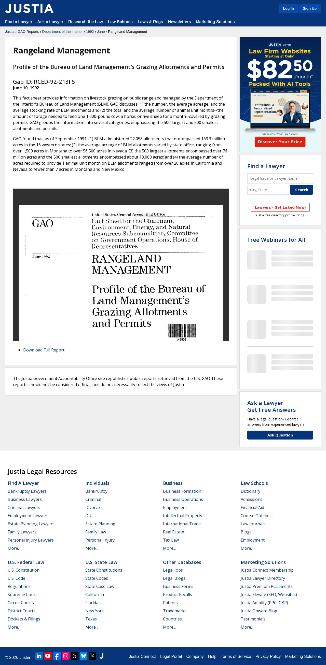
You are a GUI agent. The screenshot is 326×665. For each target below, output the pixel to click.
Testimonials (253, 619)
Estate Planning (100, 524)
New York (94, 611)
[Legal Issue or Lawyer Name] (280, 178)
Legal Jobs (173, 570)
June (101, 32)
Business (173, 483)
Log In (288, 8)
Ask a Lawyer (50, 22)
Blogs (246, 532)
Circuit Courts (21, 602)
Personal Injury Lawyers (31, 540)
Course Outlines (256, 515)
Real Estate (173, 532)
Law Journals (253, 524)
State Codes (96, 578)
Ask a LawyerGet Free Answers (271, 406)
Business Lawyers (25, 499)
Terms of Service (236, 656)
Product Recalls (177, 594)
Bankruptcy (96, 491)
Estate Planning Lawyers (31, 524)
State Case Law (99, 586)
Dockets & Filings (24, 619)
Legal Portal (171, 656)
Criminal (93, 499)
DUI (89, 515)
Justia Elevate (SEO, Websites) (269, 594)
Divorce (92, 507)
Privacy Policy (268, 656)
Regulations (19, 586)
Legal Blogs (174, 578)
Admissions (251, 499)
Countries (172, 619)
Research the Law (85, 22)
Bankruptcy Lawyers (27, 491)
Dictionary (250, 491)
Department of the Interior (62, 32)
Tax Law (171, 540)
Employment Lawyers (28, 515)
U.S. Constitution (23, 570)
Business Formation (182, 491)
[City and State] (268, 190)
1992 (90, 32)
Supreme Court (22, 594)
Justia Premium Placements (267, 586)
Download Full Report (43, 350)
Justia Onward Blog (259, 611)
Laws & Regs (150, 22)
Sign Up (310, 8)
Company (194, 656)
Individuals (97, 483)
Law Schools (120, 22)
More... (14, 548)
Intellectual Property (182, 515)
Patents (170, 602)
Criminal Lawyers (24, 507)
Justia (10, 32)
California (94, 594)
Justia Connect (142, 656)
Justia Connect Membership (267, 570)
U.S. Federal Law (26, 562)
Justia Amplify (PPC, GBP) (264, 602)
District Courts (21, 611)
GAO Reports (28, 32)
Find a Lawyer (18, 22)
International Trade (182, 524)
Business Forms (178, 586)
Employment (175, 507)
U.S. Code (16, 578)
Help (212, 656)
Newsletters (179, 22)
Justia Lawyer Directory (263, 578)
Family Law (95, 532)
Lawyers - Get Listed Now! (280, 207)
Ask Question (280, 434)
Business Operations (183, 499)
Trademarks (174, 611)
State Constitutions (103, 570)
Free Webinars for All (276, 239)
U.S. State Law (101, 562)
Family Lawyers (22, 532)
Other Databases (182, 562)
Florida (91, 602)
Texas (91, 619)
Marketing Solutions (215, 22)
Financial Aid (252, 507)
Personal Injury (100, 540)
